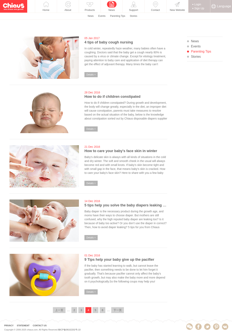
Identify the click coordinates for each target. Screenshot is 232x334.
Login (197, 17)
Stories (133, 28)
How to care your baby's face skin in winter (120, 151)
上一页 (59, 310)
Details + (91, 74)
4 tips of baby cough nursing (108, 42)
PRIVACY (8, 325)
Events (102, 28)
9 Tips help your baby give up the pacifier (119, 260)
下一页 (117, 310)
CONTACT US (40, 325)
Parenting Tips (117, 28)
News (91, 28)
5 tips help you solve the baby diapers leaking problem (130, 205)
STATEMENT (23, 325)
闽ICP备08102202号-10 (69, 330)
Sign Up (199, 21)
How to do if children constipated (112, 97)
